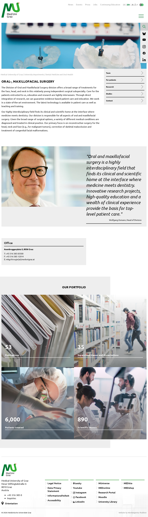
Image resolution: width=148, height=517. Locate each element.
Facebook (79, 497)
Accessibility (54, 500)
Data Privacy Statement (54, 489)
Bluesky (77, 483)
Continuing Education (110, 4)
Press (87, 4)
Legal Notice (54, 483)
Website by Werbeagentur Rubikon (133, 512)
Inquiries (11, 498)
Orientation (11, 503)
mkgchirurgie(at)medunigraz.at (20, 259)
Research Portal (106, 492)
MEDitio (128, 483)
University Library (107, 501)
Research (124, 87)
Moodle (102, 497)
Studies (124, 94)
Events (79, 4)
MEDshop (129, 487)
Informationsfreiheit (58, 495)
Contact (124, 100)
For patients (124, 80)
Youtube (77, 487)
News (70, 4)
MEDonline (104, 487)
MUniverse (104, 483)
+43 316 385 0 (14, 495)
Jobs (95, 4)
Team (124, 73)
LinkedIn (79, 501)
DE (124, 4)
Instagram (79, 492)
